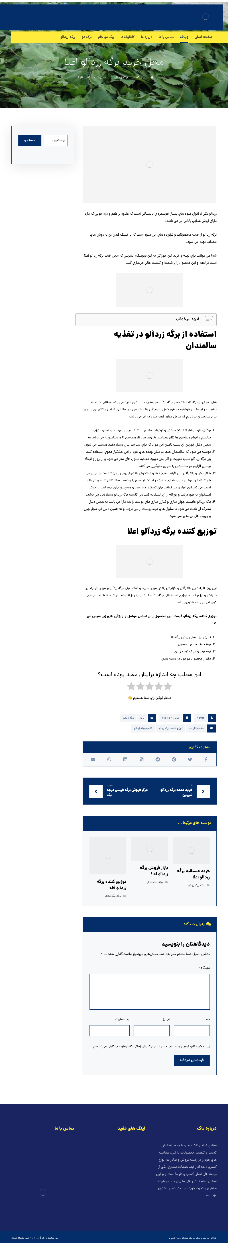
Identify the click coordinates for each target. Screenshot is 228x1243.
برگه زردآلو (128, 718)
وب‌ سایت (122, 1019)
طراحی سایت (210, 1238)
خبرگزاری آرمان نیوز (35, 1238)
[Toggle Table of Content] (207, 320)
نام (208, 1019)
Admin (200, 718)
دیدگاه (204, 968)
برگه (142, 718)
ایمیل (166, 1019)
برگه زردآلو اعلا (196, 728)
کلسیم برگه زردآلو (143, 728)
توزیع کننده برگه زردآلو (171, 728)
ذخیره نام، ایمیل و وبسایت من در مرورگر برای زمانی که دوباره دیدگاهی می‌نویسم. (148, 1046)
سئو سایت (194, 1238)
